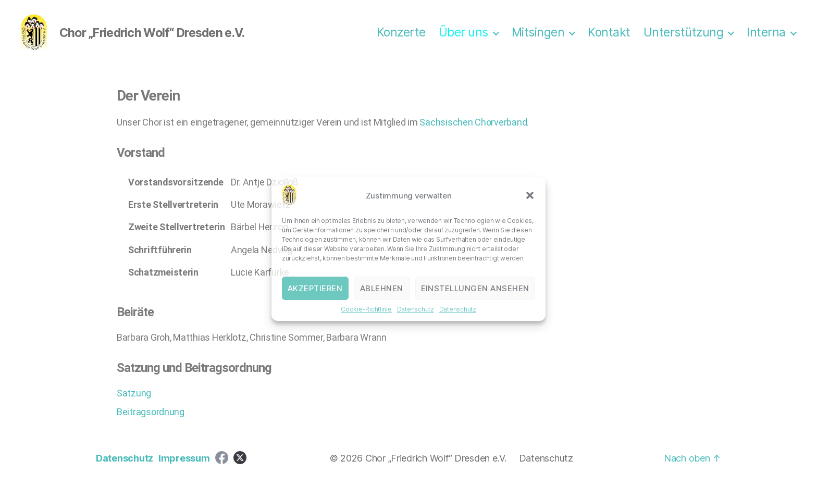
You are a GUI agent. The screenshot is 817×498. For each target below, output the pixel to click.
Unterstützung (683, 38)
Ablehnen (381, 288)
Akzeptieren (315, 288)
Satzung (134, 403)
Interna (766, 38)
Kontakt (609, 38)
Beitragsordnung (150, 422)
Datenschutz (415, 309)
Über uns (463, 38)
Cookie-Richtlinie (366, 309)
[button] (530, 195)
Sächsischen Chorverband (473, 132)
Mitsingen (538, 38)
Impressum (184, 468)
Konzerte (401, 38)
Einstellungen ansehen (475, 288)
